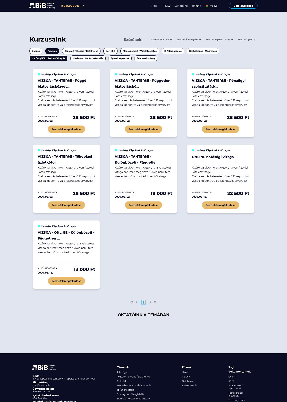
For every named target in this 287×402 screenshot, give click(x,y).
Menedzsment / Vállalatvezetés (140, 51)
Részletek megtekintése (66, 129)
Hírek (154, 6)
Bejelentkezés (243, 6)
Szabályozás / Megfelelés (203, 51)
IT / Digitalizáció (173, 51)
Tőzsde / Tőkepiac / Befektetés (81, 51)
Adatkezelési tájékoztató (235, 387)
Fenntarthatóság (146, 58)
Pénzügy (52, 51)
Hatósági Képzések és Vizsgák (48, 58)
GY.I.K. (232, 376)
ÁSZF (231, 381)
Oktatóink (181, 6)
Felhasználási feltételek (235, 394)
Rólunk (196, 6)
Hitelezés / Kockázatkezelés (88, 58)
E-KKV (166, 6)
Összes (36, 51)
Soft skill (110, 51)
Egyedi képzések (120, 58)
